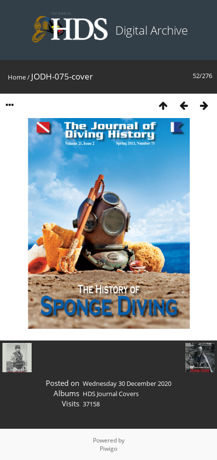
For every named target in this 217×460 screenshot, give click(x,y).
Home (17, 77)
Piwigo (108, 448)
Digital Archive (151, 30)
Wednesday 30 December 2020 (127, 383)
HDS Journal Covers (111, 393)
